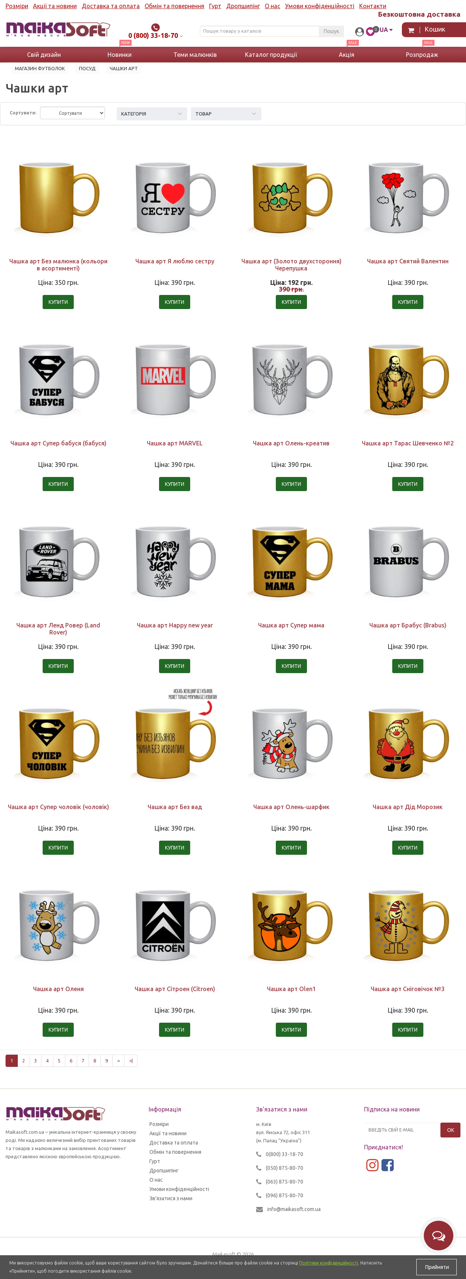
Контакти (372, 6)
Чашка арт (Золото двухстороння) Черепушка (291, 265)
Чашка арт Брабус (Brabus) (407, 625)
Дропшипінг (243, 6)
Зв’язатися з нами (170, 1198)
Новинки (120, 54)
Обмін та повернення (174, 6)
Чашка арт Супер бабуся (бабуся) (58, 443)
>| (131, 1060)
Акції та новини (55, 6)
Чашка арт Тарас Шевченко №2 (408, 443)
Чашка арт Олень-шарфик (291, 807)
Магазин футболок (40, 68)
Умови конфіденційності (319, 6)
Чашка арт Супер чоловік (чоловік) (58, 807)
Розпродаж (422, 54)
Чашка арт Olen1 (291, 989)
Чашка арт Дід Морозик (408, 807)
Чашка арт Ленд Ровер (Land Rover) (58, 629)
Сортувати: (23, 112)
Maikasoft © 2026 (233, 1254)
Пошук (331, 31)
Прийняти (436, 1267)
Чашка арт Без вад (175, 807)
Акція (346, 54)
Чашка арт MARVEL (175, 443)
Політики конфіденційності (328, 1262)
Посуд (87, 68)
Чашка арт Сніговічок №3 (407, 989)
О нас (272, 6)
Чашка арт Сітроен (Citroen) (175, 989)
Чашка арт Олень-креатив (291, 443)
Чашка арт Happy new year (175, 625)
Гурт (215, 6)
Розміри (17, 6)
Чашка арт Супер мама (291, 625)
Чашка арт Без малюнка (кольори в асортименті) (58, 265)
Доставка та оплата (111, 6)
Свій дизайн (44, 54)
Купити (58, 302)
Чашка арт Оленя (58, 989)
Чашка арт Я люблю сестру (174, 261)
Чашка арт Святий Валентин (408, 261)
